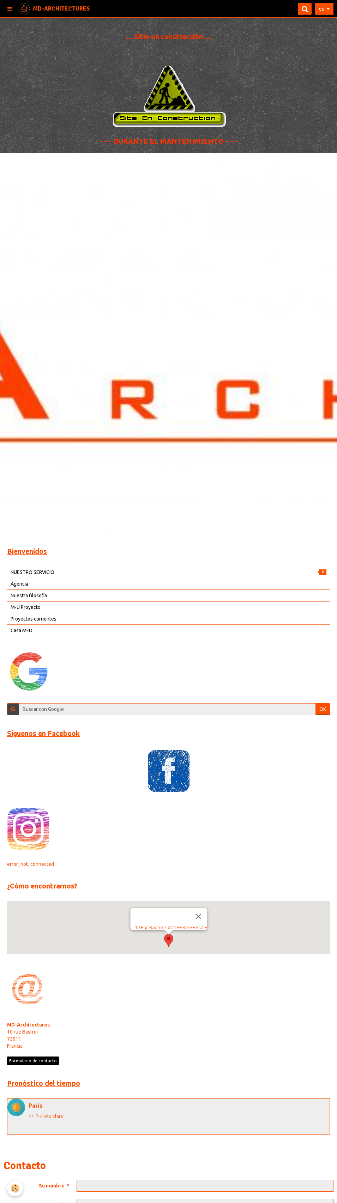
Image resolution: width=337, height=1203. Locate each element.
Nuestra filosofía (29, 595)
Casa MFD (21, 630)
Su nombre (52, 1186)
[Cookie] (15, 1188)
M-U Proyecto (26, 607)
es (321, 9)
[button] (168, 940)
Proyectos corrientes (33, 619)
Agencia (19, 584)
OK (322, 709)
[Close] (198, 916)
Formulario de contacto (33, 1060)
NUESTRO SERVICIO (168, 572)
